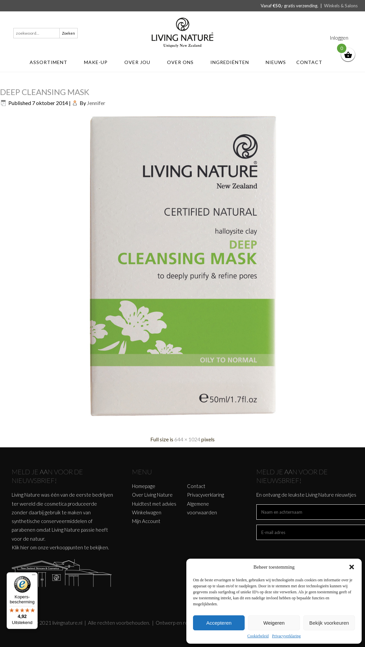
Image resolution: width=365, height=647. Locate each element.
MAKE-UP (99, 62)
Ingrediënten (232, 62)
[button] (351, 567)
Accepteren (219, 623)
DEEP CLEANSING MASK (44, 92)
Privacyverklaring (286, 636)
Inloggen (339, 37)
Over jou (140, 62)
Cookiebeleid (258, 636)
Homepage (143, 486)
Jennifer (96, 103)
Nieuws (276, 62)
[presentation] (307, 553)
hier (24, 547)
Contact (312, 62)
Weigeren (274, 623)
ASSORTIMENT (52, 62)
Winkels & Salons (341, 5)
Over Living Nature (152, 495)
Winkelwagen (146, 512)
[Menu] (34, 576)
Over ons (183, 62)
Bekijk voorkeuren (329, 623)
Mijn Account (146, 521)
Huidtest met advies (154, 504)
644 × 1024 (187, 439)
